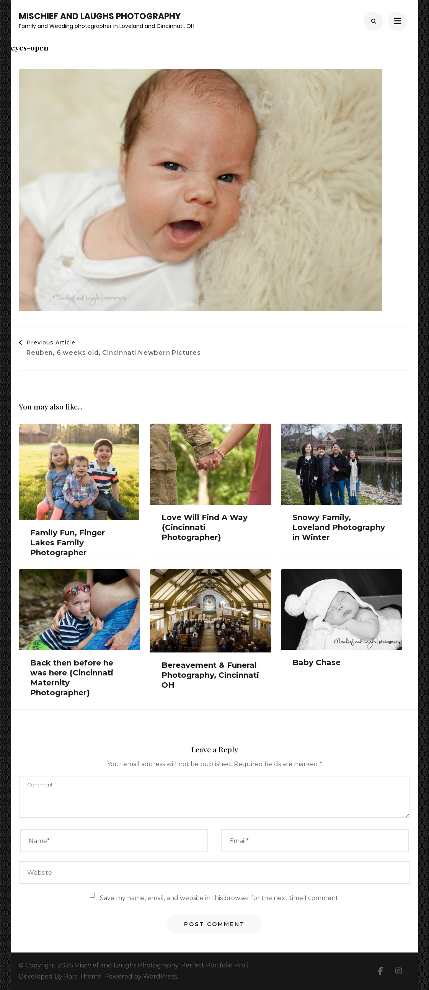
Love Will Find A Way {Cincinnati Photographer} (204, 527)
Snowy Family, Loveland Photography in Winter (338, 527)
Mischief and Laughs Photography (100, 16)
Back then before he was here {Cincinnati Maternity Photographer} (71, 677)
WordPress (160, 976)
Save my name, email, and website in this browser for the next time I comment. (219, 898)
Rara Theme (82, 976)
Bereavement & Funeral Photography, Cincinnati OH (210, 675)
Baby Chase (316, 662)
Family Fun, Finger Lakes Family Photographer (67, 542)
